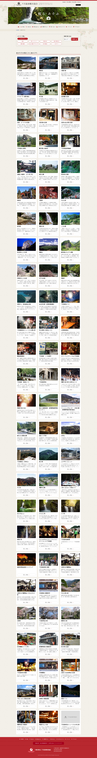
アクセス (77, 26)
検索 (73, 39)
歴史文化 (45, 41)
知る (23, 26)
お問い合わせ (51, 743)
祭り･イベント (34, 41)
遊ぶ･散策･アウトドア (33, 43)
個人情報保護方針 (43, 743)
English (64, 1)
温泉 (23, 41)
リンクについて (59, 743)
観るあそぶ (36, 26)
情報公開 (37, 743)
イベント (70, 26)
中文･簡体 (74, 1)
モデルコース (61, 26)
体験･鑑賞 (23, 43)
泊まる (29, 26)
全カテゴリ (22, 38)
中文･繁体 (69, 1)
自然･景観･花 (56, 41)
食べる (53, 26)
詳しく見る (25, 78)
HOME (17, 30)
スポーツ (56, 43)
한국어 (78, 1)
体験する (45, 26)
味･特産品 (45, 43)
